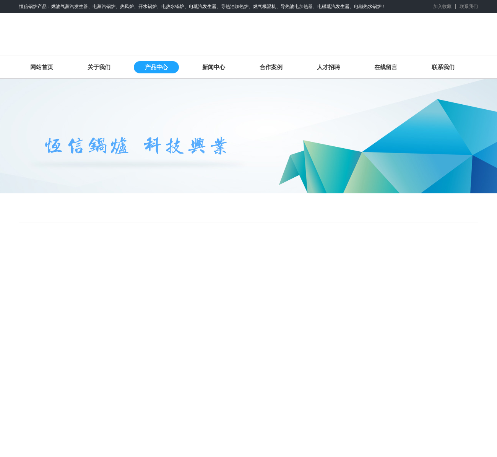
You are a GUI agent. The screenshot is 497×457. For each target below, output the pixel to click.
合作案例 (271, 67)
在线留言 (385, 67)
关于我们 (99, 67)
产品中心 (156, 67)
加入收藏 (442, 6)
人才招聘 (328, 67)
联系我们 (469, 6)
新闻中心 (213, 67)
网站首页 (41, 67)
